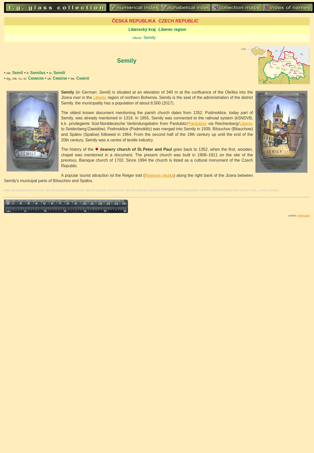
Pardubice (197, 123)
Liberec (99, 97)
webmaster (304, 215)
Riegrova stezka (159, 175)
